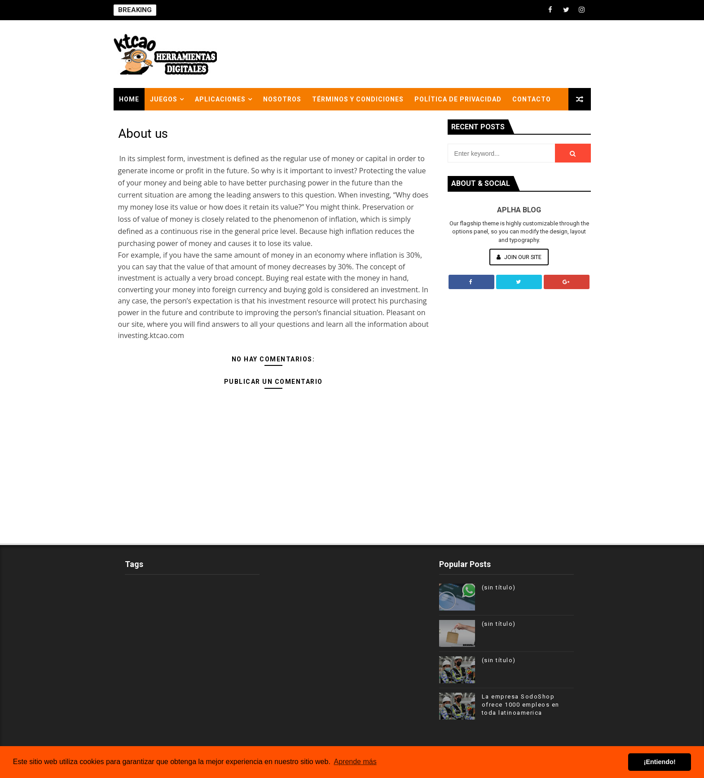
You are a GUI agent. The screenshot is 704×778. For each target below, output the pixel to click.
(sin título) (499, 587)
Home (129, 99)
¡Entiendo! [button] (660, 761)
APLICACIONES (220, 99)
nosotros (282, 99)
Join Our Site (519, 257)
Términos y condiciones (358, 99)
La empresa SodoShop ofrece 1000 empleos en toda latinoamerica (520, 704)
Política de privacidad (458, 99)
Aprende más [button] (355, 761)
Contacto (531, 99)
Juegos (163, 99)
